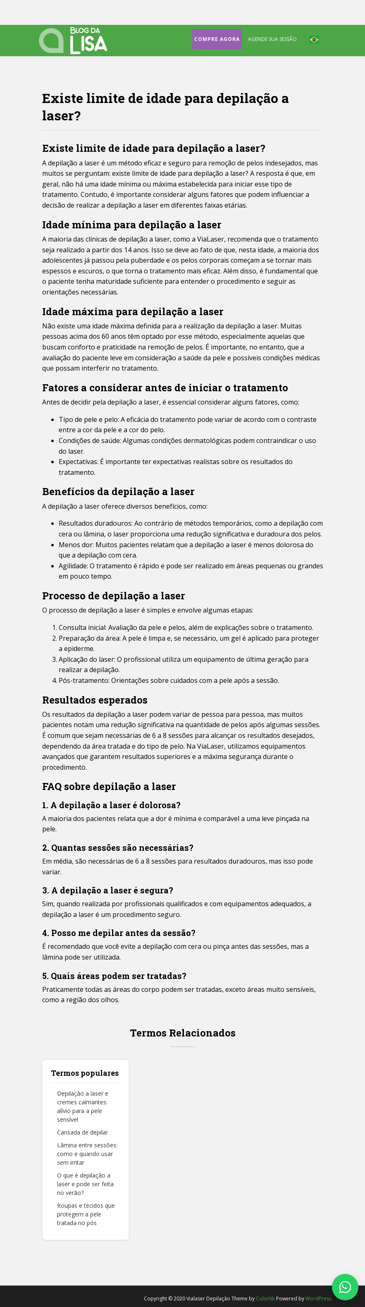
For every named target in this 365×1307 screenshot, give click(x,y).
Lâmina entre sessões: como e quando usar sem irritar (87, 1153)
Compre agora (217, 39)
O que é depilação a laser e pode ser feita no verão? (85, 1184)
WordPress (318, 1298)
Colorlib (265, 1298)
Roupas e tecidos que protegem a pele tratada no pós (86, 1214)
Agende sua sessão (272, 39)
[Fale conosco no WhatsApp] (345, 1287)
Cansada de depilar (82, 1132)
